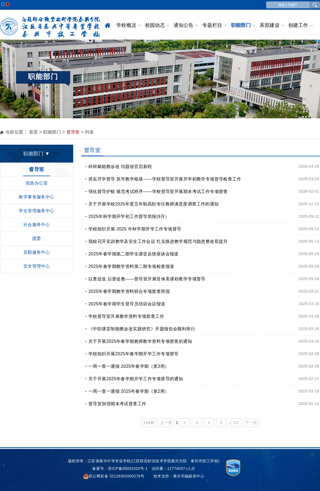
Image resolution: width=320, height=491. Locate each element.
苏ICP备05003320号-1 (128, 468)
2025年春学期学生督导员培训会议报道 (126, 304)
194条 (149, 422)
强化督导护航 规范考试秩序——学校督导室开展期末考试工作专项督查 (158, 191)
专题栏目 (212, 25)
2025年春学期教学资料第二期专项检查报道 (131, 266)
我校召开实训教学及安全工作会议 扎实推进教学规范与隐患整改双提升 (158, 241)
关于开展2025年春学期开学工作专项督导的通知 (135, 378)
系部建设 (270, 25)
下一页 (251, 422)
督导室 (73, 132)
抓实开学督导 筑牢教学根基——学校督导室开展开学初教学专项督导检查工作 (164, 179)
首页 (107, 25)
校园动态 (155, 25)
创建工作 (298, 25)
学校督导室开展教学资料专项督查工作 (126, 316)
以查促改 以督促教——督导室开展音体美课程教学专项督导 (147, 279)
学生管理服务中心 (36, 210)
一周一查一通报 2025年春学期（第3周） (128, 366)
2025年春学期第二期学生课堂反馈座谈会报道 (133, 254)
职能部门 (241, 25)
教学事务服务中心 (36, 197)
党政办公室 (36, 183)
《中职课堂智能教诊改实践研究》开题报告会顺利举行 (141, 329)
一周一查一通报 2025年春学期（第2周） (128, 391)
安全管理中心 (36, 266)
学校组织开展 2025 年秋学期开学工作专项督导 (134, 229)
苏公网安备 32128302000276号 (114, 476)
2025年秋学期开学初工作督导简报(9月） (128, 216)
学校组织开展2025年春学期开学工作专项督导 (133, 353)
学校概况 (126, 25)
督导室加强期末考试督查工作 (117, 403)
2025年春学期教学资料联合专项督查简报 (129, 291)
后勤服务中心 (36, 252)
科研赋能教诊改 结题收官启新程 (120, 166)
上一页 (166, 422)
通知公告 (184, 25)
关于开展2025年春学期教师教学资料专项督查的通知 (140, 341)
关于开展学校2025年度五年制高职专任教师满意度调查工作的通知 (153, 204)
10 (235, 422)
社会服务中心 (36, 224)
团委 (36, 238)
